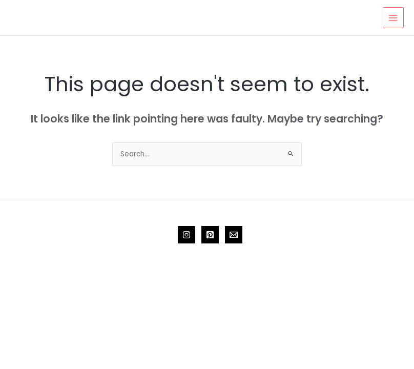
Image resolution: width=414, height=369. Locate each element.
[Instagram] (186, 234)
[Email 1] (233, 234)
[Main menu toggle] (393, 17)
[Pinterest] (210, 234)
